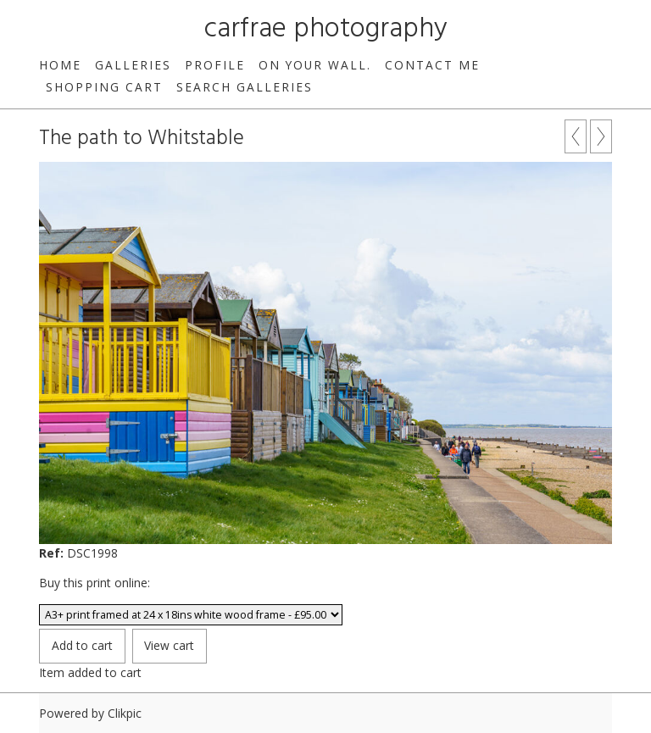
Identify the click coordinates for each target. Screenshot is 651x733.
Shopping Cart (104, 87)
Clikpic (125, 713)
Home (60, 65)
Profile (215, 65)
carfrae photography (326, 29)
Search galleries (244, 87)
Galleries (133, 65)
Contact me (432, 65)
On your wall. (315, 65)
